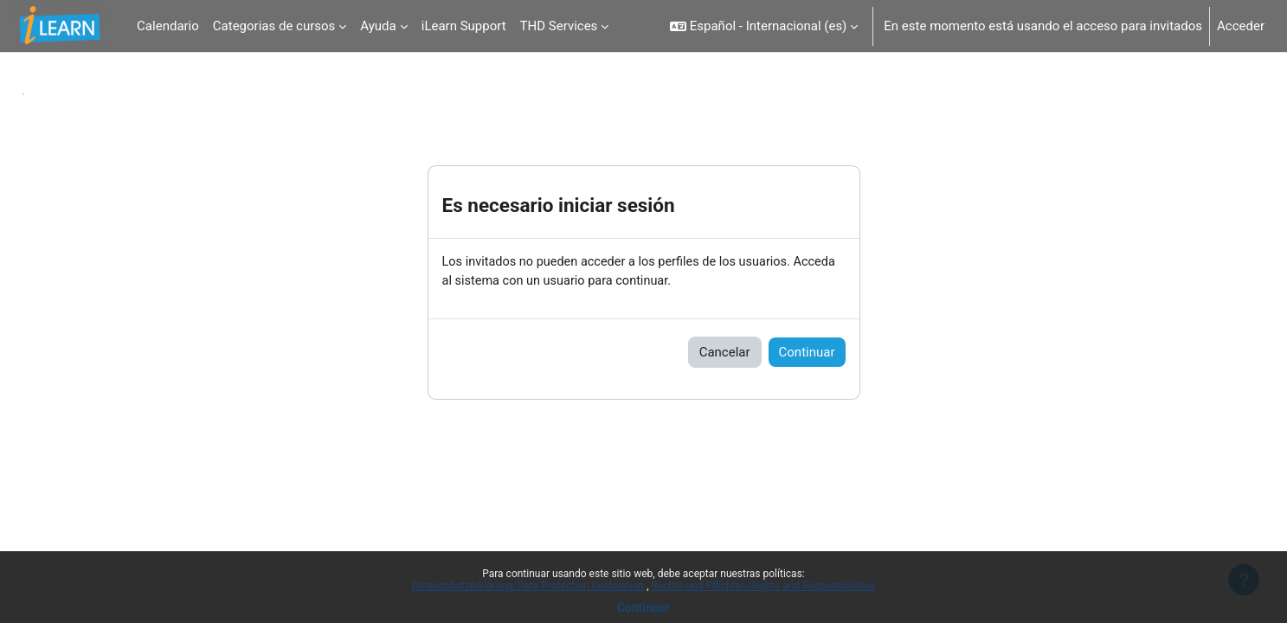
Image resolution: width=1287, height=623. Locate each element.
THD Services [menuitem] (559, 26)
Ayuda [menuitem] (378, 26)
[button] (764, 26)
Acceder (1240, 26)
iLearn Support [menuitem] (463, 26)
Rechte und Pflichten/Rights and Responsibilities (764, 586)
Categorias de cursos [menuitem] (274, 26)
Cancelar (724, 353)
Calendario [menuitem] (168, 26)
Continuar (644, 607)
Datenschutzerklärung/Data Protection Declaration (529, 586)
